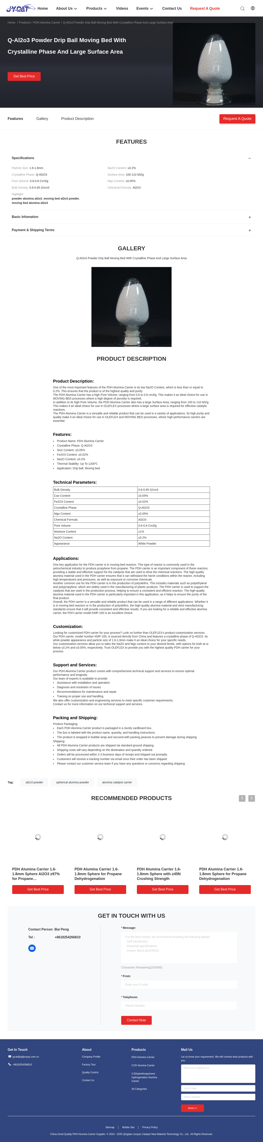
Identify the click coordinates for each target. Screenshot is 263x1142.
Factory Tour (89, 1064)
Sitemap (109, 1127)
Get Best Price (24, 76)
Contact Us (88, 1080)
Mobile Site (128, 1127)
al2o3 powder (34, 782)
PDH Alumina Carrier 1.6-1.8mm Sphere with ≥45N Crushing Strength (159, 874)
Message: (129, 927)
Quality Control (90, 1072)
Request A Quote (237, 118)
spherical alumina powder (72, 782)
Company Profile (91, 1056)
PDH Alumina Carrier (46, 22)
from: (127, 976)
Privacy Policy (150, 1127)
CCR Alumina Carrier (143, 1065)
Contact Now (136, 1020)
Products (24, 22)
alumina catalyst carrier (117, 782)
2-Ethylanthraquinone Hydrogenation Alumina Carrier (144, 1077)
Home (11, 22)
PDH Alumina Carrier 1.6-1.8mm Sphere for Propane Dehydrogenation (98, 874)
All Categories (139, 1089)
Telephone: (130, 997)
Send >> (192, 1108)
